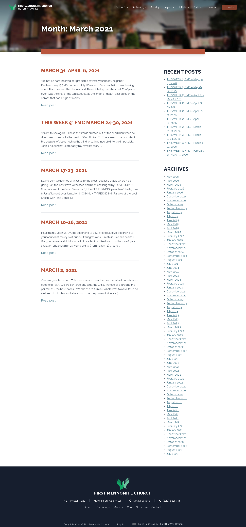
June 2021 (173, 410)
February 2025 (175, 236)
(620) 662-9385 (170, 500)
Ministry (154, 7)
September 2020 (177, 445)
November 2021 (176, 390)
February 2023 (175, 331)
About (88, 507)
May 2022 (173, 366)
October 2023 (175, 299)
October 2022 (175, 346)
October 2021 (175, 394)
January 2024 (175, 287)
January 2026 (175, 192)
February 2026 (175, 188)
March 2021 (174, 422)
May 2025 (173, 224)
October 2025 (175, 204)
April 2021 (172, 418)
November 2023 (176, 295)
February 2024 (175, 283)
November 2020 (177, 437)
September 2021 (177, 398)
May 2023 (173, 319)
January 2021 (174, 429)
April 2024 (173, 275)
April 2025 (173, 228)
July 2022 (172, 358)
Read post (48, 105)
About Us (122, 7)
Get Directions (139, 500)
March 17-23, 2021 (64, 170)
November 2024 (177, 247)
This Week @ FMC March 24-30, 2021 (87, 122)
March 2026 (174, 184)
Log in (120, 524)
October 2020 (175, 441)
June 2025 (173, 220)
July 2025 (172, 216)
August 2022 (174, 354)
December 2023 (176, 291)
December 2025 (176, 196)
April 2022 (173, 370)
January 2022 (175, 382)
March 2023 (174, 327)
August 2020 (174, 449)
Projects (168, 7)
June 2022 (173, 362)
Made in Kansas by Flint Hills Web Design (160, 524)
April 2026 (173, 180)
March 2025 (174, 232)
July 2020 (172, 453)
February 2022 (175, 378)
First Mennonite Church (123, 486)
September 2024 (177, 255)
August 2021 (174, 402)
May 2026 (173, 176)
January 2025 (175, 239)
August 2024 (174, 259)
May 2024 (173, 271)
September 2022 (177, 350)
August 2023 (174, 307)
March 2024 (174, 279)
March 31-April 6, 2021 (70, 70)
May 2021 (172, 414)
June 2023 (173, 315)
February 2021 (175, 426)
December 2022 (176, 338)
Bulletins (183, 7)
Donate (229, 7)
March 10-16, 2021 (64, 222)
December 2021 (176, 386)
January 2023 (175, 334)
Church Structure (137, 507)
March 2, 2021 (59, 270)
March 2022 (174, 374)
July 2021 (172, 406)
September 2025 (177, 208)
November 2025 (176, 200)
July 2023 (172, 311)
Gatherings (139, 7)
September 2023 (177, 303)
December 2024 (176, 243)
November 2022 (176, 342)
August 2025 (174, 212)
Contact (213, 7)
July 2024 (172, 263)
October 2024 (175, 251)
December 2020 (176, 433)
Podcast (198, 7)
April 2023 (173, 323)
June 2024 (173, 267)
